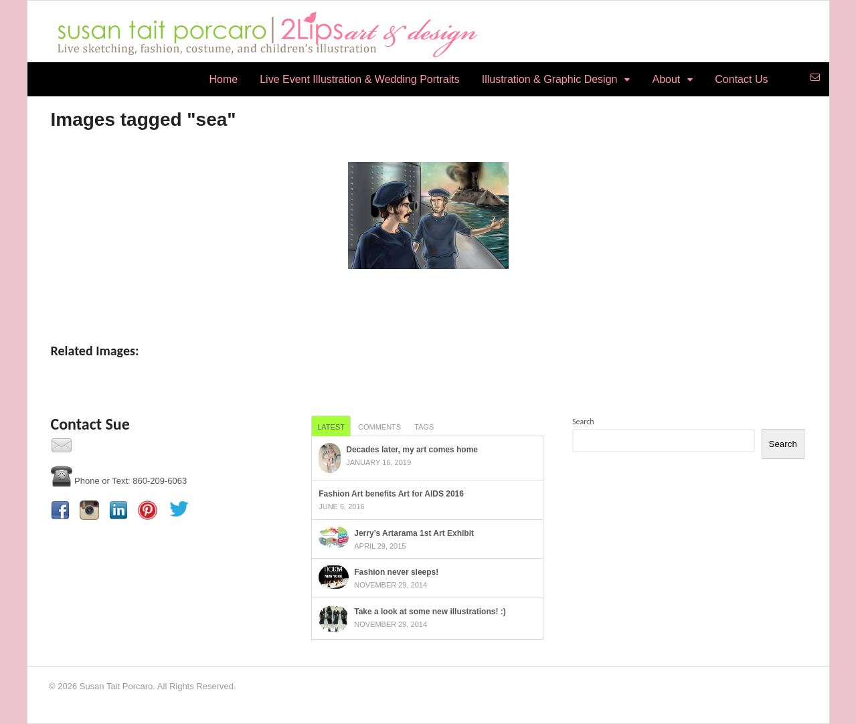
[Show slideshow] (428, 297)
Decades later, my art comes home (412, 449)
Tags (424, 427)
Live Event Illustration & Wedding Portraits (360, 79)
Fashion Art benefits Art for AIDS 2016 (391, 494)
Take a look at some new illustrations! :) (430, 611)
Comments (379, 427)
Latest (331, 427)
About (666, 79)
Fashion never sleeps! (396, 572)
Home (223, 79)
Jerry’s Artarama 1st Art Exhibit (414, 533)
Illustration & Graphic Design (550, 79)
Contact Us (741, 79)
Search (583, 421)
